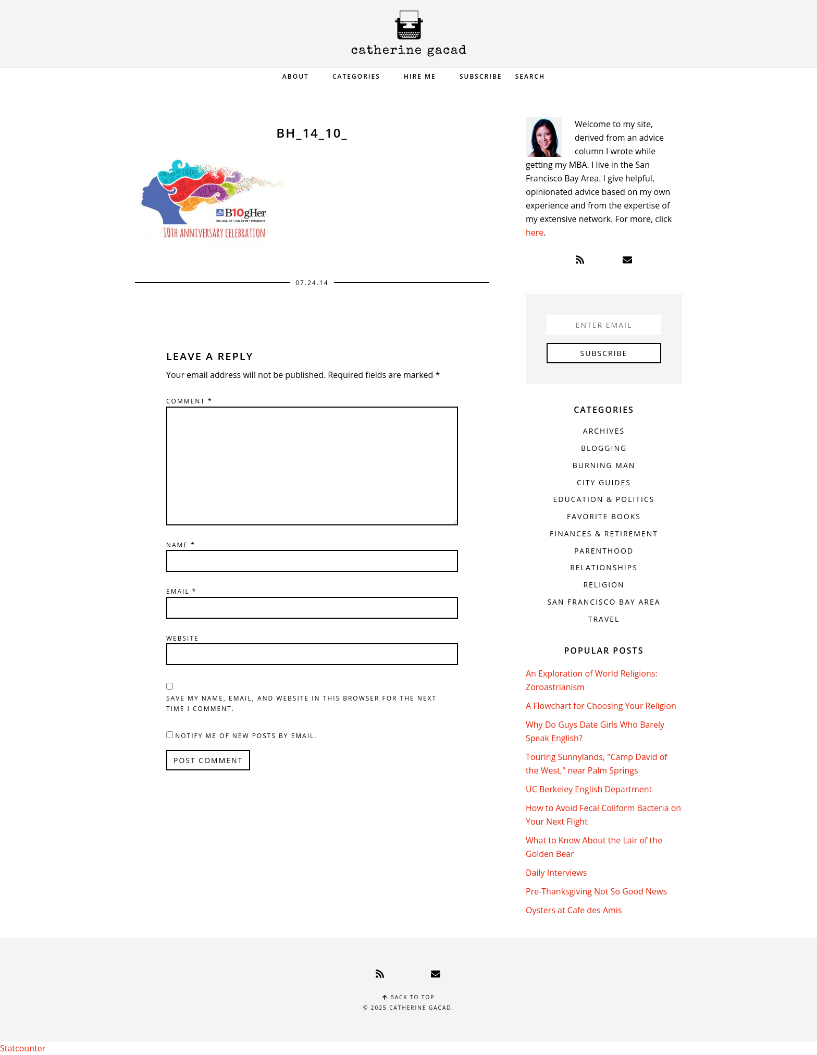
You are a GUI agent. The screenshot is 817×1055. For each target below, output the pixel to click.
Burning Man (604, 465)
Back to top (408, 997)
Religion (603, 585)
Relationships (604, 567)
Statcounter (22, 1048)
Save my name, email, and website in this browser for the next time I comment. (301, 703)
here (534, 232)
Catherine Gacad (408, 33)
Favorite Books (604, 516)
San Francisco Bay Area (603, 602)
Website (182, 638)
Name (180, 545)
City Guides (604, 482)
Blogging (604, 448)
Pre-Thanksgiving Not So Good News (596, 891)
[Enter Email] (604, 325)
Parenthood (604, 551)
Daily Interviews (556, 872)
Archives (604, 431)
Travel (604, 619)
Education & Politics (604, 499)
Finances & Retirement (604, 533)
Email (181, 591)
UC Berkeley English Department (589, 789)
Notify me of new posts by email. (246, 735)
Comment (189, 401)
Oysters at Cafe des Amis (574, 910)
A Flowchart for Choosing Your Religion (601, 705)
